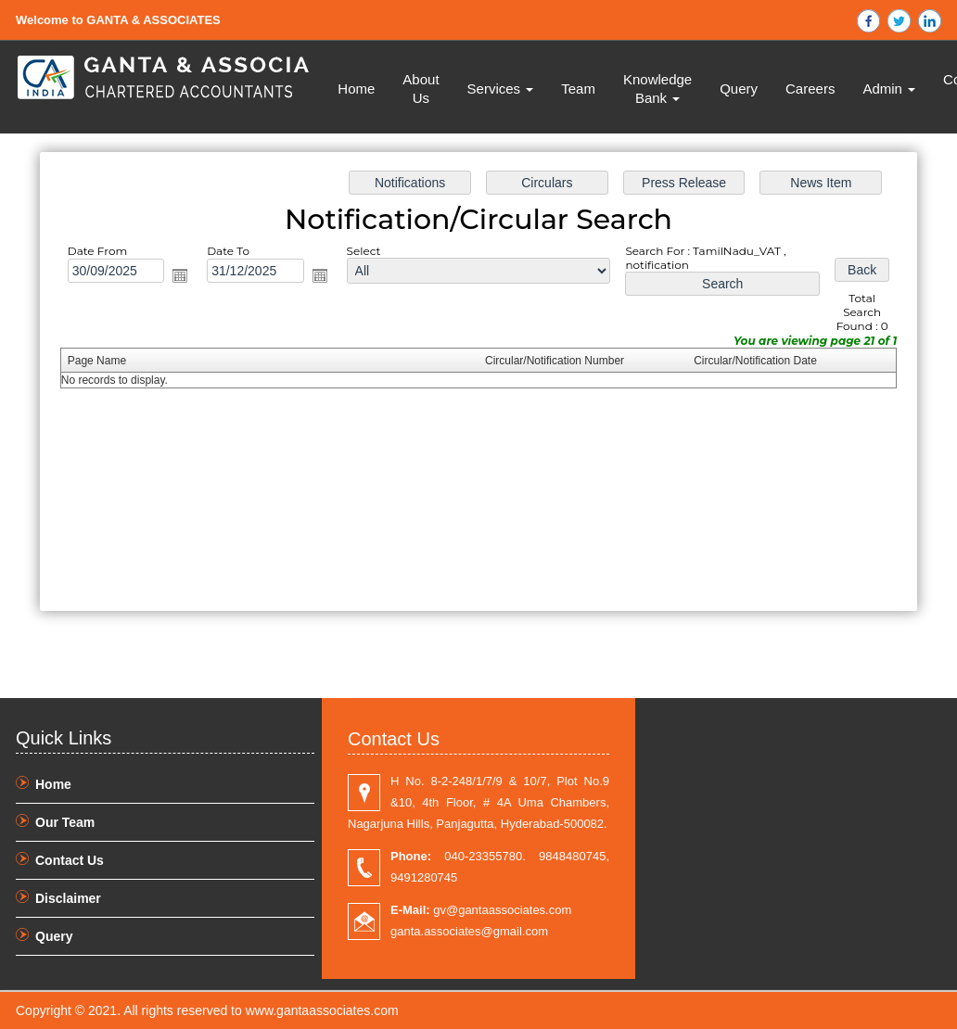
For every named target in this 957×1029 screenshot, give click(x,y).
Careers (810, 88)
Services (500, 88)
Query (739, 88)
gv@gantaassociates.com (480, 910)
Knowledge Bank (657, 88)
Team (578, 88)
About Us (420, 88)
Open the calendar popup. (180, 275)
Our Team (65, 822)
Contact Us (69, 860)
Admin (888, 88)
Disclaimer (68, 898)
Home (356, 88)
